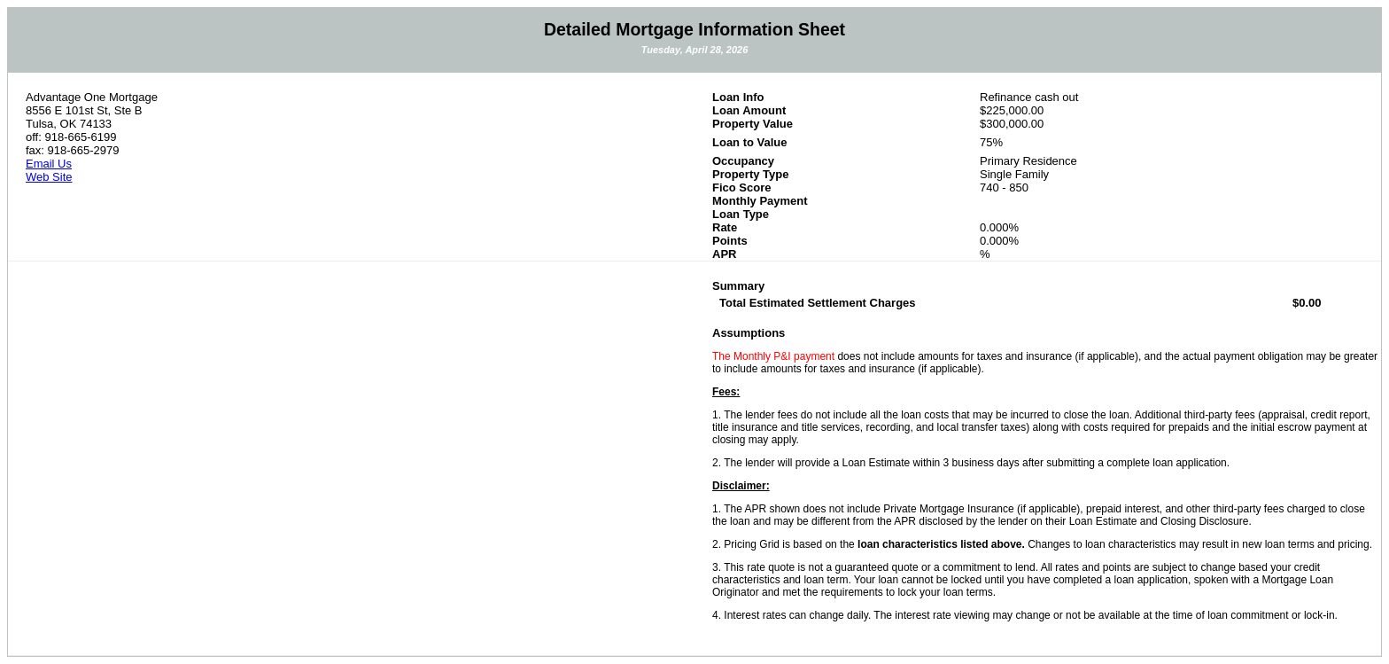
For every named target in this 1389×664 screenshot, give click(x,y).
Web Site (49, 177)
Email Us (49, 163)
